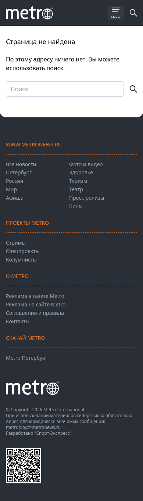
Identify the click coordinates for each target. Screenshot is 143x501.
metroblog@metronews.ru (33, 427)
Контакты (17, 321)
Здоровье (81, 172)
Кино (75, 205)
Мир (11, 189)
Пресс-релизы (86, 197)
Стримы (16, 242)
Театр (76, 189)
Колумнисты (21, 259)
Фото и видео (86, 164)
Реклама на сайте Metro (35, 304)
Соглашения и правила (35, 312)
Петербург (19, 172)
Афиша (15, 197)
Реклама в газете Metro (35, 295)
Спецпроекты (22, 251)
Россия (14, 180)
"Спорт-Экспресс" (53, 433)
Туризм (78, 180)
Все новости (21, 164)
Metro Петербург (26, 357)
